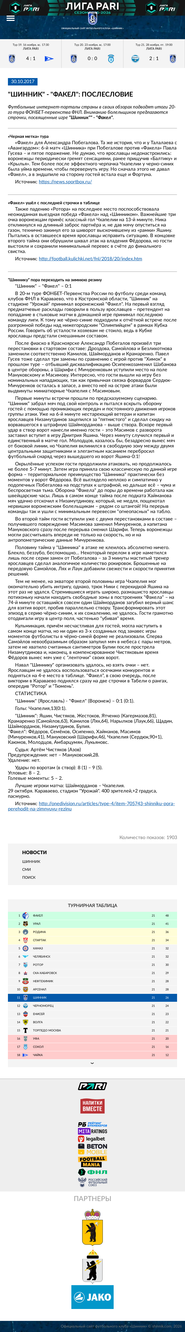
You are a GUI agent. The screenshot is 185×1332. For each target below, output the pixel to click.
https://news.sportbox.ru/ (65, 182)
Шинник (31, 862)
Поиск (28, 878)
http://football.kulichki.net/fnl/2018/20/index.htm (90, 259)
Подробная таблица (92, 1063)
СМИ (26, 870)
